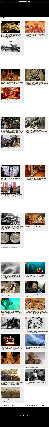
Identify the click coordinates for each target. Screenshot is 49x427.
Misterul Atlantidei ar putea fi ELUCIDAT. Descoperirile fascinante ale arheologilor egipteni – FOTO (35, 276)
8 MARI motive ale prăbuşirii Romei (34, 226)
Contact (37, 412)
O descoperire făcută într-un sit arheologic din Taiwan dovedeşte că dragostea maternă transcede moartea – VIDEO (36, 366)
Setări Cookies (41, 412)
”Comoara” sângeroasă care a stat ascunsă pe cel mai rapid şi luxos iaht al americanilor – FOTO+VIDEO (12, 101)
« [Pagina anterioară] (15, 405)
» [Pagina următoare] (40, 405)
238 (34, 405)
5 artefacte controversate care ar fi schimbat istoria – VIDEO (11, 179)
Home (2, 19)
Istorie (5, 19)
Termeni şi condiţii (24, 412)
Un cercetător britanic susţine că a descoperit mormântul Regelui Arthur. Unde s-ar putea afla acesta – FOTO (37, 295)
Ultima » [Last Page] (43, 405)
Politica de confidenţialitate (10, 412)
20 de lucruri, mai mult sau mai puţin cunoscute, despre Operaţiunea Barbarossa (12, 53)
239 (36, 405)
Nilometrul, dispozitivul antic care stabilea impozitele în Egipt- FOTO (11, 294)
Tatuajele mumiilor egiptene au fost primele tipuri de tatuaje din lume (11, 365)
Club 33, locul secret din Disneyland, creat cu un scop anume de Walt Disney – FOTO (36, 179)
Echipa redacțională (32, 412)
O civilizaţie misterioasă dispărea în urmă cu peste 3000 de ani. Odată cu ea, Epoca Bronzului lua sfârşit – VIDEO (12, 149)
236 (29, 405)
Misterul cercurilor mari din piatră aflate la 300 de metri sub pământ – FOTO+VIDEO (12, 83)
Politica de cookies (18, 412)
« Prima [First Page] (12, 405)
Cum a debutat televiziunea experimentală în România (36, 383)
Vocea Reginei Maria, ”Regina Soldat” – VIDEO (11, 330)
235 (27, 405)
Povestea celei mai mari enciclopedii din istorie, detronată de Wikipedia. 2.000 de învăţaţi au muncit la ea (36, 35)
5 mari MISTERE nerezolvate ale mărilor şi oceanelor (35, 348)
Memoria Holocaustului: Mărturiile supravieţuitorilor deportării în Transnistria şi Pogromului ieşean (36, 131)
